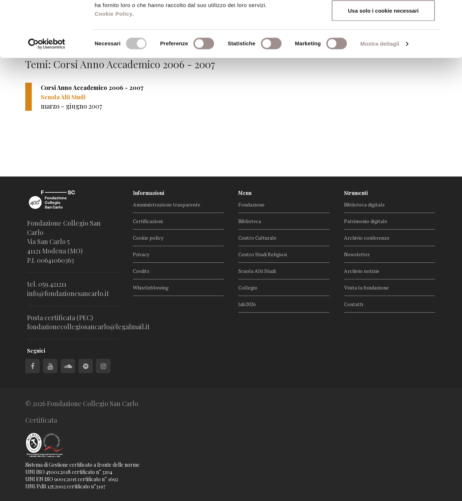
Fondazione (251, 204)
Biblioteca (249, 221)
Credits (141, 270)
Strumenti (356, 192)
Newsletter (357, 254)
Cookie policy (148, 237)
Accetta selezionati (383, 43)
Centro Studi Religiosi (262, 254)
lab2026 (247, 304)
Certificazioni (148, 221)
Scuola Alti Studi (257, 270)
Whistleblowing (151, 287)
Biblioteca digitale (364, 204)
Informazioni (148, 192)
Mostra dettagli (379, 99)
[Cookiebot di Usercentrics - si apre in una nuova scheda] (46, 99)
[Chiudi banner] (450, 11)
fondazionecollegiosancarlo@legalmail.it (88, 326)
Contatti (353, 304)
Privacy (141, 254)
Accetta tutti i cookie (383, 19)
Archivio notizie (361, 270)
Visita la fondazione (366, 287)
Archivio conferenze (366, 237)
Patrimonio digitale (365, 221)
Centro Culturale (257, 237)
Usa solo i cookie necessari (383, 66)
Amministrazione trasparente (166, 204)
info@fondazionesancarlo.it (68, 293)
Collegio (247, 287)
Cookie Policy (113, 69)
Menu (245, 192)
